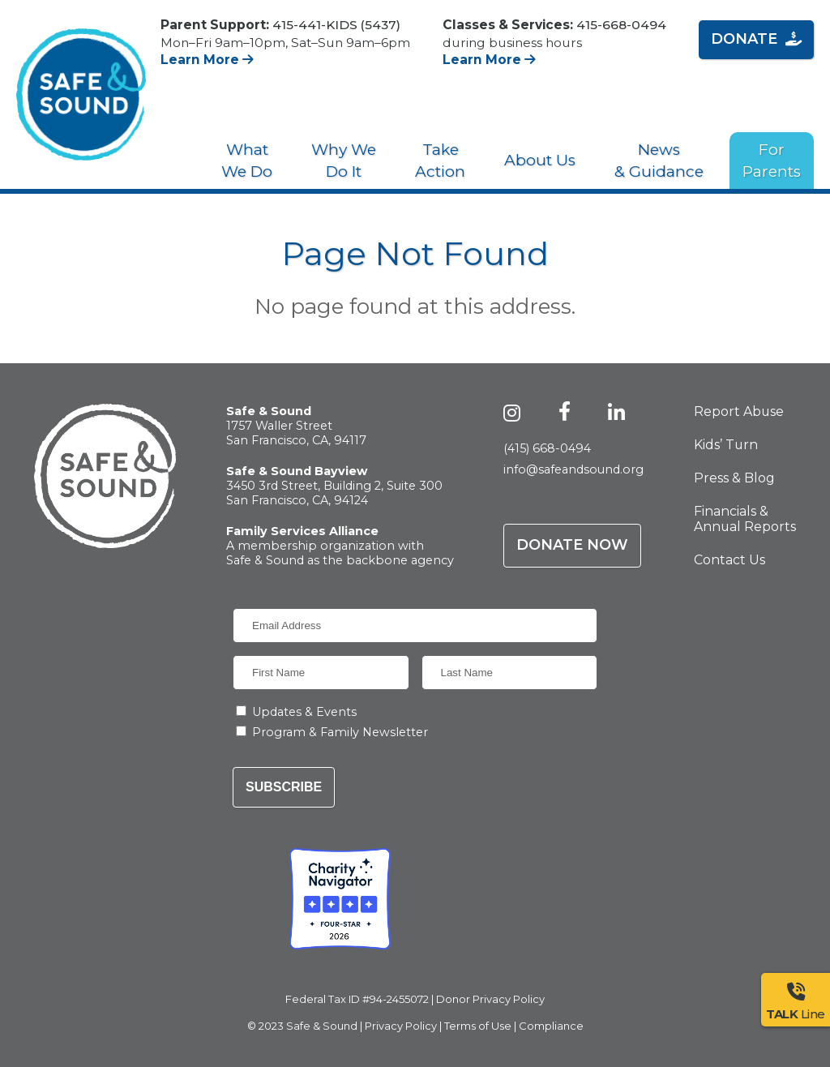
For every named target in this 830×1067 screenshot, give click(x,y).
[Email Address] (415, 625)
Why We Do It (343, 160)
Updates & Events (304, 712)
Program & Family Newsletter (340, 732)
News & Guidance (659, 160)
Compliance (551, 1025)
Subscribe (284, 787)
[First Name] (321, 672)
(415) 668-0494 (547, 448)
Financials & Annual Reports (745, 519)
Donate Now (572, 545)
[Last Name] (509, 672)
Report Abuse (739, 411)
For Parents (771, 160)
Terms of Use (477, 1025)
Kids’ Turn (726, 444)
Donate (756, 39)
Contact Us (729, 560)
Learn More (207, 59)
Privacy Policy (401, 1025)
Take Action (440, 160)
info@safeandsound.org (573, 469)
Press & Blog (734, 478)
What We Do (246, 160)
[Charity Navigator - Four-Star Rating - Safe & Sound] (340, 898)
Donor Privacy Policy (490, 998)
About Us (539, 160)
